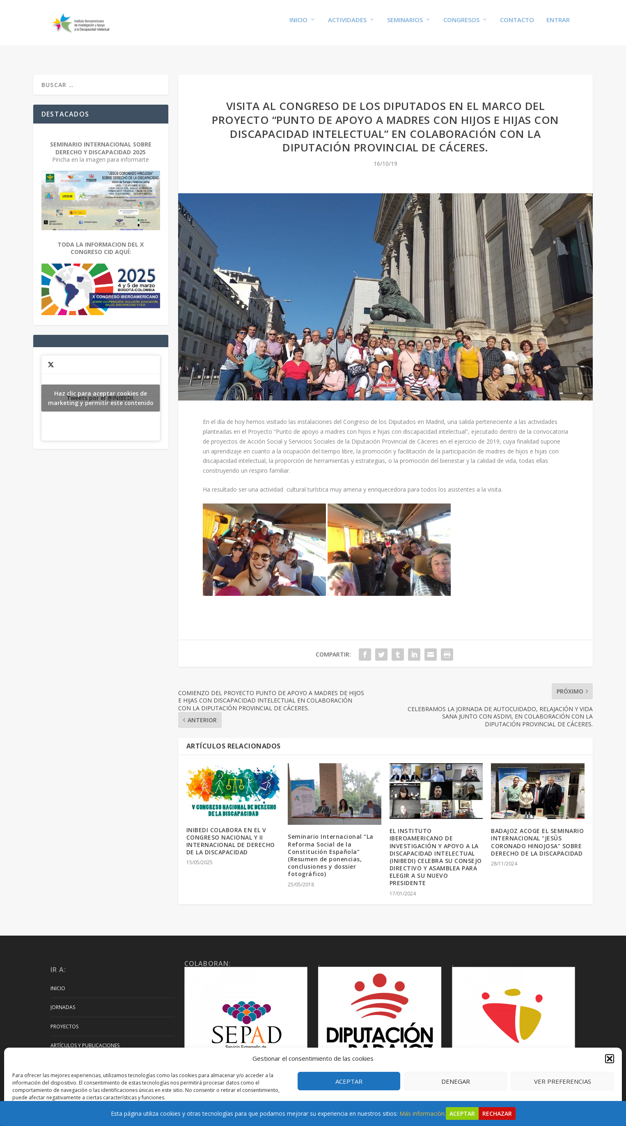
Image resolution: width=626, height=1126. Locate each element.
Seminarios (405, 25)
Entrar (558, 25)
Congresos (461, 25)
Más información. (422, 1113)
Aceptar (348, 1081)
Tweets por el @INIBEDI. (100, 390)
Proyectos (64, 1018)
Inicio (298, 25)
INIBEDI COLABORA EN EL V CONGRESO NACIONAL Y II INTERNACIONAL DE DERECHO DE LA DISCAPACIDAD (230, 833)
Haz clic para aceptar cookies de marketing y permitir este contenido (101, 390)
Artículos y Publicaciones (84, 1037)
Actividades (347, 25)
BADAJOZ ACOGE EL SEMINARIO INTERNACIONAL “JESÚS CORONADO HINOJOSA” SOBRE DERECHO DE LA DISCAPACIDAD (537, 834)
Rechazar (497, 1113)
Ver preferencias (562, 1081)
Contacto (517, 25)
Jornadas (62, 999)
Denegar (455, 1081)
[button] (609, 1059)
